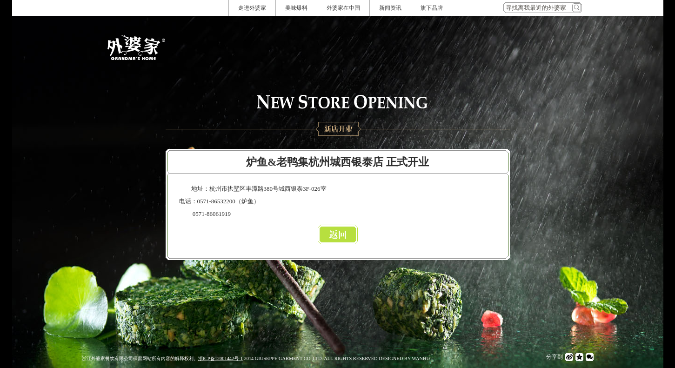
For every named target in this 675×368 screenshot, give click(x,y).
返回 (338, 234)
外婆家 (136, 47)
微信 (590, 357)
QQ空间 (579, 357)
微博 (569, 357)
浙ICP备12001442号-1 (220, 358)
